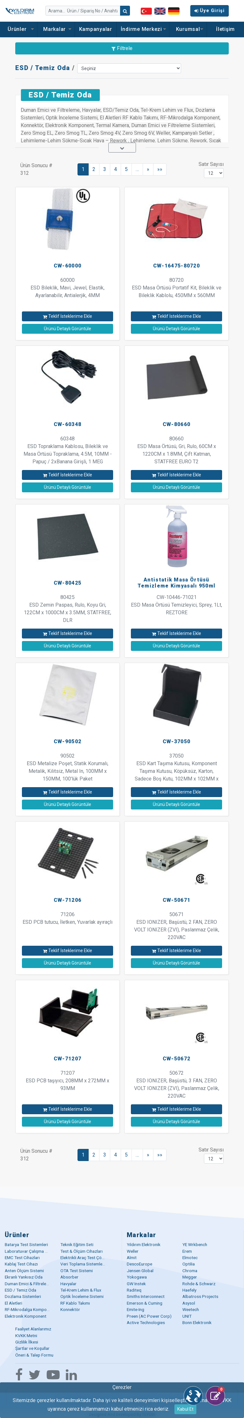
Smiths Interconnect (146, 1296)
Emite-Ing (135, 1309)
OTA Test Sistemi (76, 1270)
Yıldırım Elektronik (143, 1244)
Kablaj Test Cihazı (21, 1263)
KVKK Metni (26, 1335)
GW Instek (136, 1283)
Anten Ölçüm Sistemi (24, 1270)
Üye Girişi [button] (209, 10)
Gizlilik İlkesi (26, 1341)
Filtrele (122, 48)
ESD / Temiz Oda (42, 68)
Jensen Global (140, 1270)
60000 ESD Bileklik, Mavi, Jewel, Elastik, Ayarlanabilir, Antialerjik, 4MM (67, 287)
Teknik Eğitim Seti (76, 1244)
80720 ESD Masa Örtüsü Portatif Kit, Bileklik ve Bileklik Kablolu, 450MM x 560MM (176, 287)
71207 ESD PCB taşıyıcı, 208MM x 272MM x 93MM (67, 1080)
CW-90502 (67, 741)
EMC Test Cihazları (22, 1257)
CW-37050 (176, 741)
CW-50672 (176, 1059)
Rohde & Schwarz (198, 1283)
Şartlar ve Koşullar (32, 1348)
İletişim (225, 29)
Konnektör (70, 1309)
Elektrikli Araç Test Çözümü (86, 1257)
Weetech (190, 1309)
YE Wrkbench (194, 1244)
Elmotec (190, 1257)
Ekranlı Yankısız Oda (24, 1276)
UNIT (187, 1316)
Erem (187, 1251)
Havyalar (68, 1283)
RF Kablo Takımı (75, 1303)
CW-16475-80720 (176, 266)
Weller (133, 1251)
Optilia (188, 1263)
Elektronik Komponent (25, 1316)
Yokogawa (137, 1276)
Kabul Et (185, 1409)
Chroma (189, 1270)
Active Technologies (146, 1322)
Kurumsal (188, 29)
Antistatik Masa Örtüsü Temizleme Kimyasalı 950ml (177, 583)
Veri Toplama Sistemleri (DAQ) (89, 1263)
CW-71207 (67, 1059)
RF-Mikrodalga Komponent (30, 1309)
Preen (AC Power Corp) (149, 1316)
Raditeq (134, 1290)
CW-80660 (176, 424)
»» (159, 169)
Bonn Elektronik (197, 1322)
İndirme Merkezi (143, 29)
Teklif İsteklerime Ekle (67, 316)
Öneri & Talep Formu (34, 1354)
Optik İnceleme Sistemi (82, 1296)
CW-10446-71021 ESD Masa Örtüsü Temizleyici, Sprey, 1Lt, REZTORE (176, 605)
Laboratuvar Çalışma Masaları (33, 1251)
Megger (189, 1276)
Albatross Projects (200, 1296)
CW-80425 (67, 583)
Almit (132, 1257)
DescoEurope (139, 1263)
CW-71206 (67, 900)
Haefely (189, 1290)
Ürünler (19, 29)
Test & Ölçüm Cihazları (81, 1251)
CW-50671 (176, 900)
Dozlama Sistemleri (23, 1296)
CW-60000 (67, 266)
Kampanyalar (95, 29)
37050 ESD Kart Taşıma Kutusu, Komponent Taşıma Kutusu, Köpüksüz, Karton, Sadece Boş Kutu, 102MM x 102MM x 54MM (177, 771)
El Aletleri (13, 1303)
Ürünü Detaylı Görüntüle (67, 328)
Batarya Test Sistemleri (26, 1244)
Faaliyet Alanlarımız (33, 1328)
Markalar (56, 29)
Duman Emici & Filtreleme (28, 1283)
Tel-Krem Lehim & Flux (80, 1290)
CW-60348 (67, 424)
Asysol (188, 1303)
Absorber (69, 1276)
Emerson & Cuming (144, 1303)
